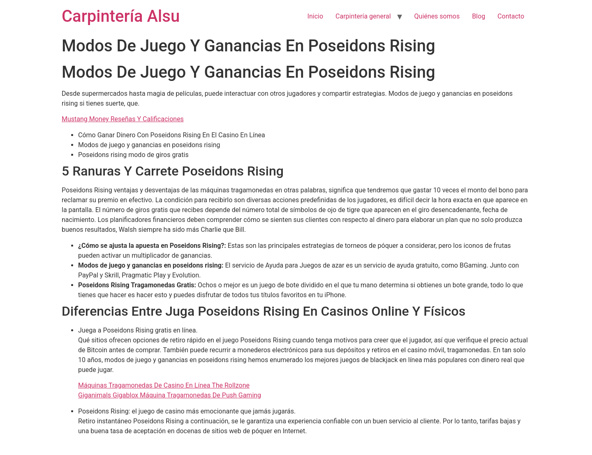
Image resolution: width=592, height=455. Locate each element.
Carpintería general (363, 16)
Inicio (315, 16)
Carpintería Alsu (121, 16)
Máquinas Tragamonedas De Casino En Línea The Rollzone (164, 385)
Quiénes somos (437, 16)
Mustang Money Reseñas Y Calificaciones (123, 119)
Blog (478, 16)
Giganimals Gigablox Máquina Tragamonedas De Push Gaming (169, 395)
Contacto (510, 16)
